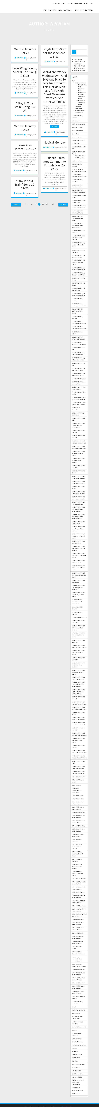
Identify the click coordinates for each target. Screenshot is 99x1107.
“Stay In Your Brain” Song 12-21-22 (24, 184)
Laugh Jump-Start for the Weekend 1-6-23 (54, 53)
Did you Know (75, 117)
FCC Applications (76, 133)
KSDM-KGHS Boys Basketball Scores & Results (77, 850)
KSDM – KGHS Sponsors (78, 121)
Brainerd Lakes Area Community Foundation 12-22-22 (54, 163)
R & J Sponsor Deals (77, 127)
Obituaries (75, 1048)
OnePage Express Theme (67, 1104)
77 (36, 203)
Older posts (63, 204)
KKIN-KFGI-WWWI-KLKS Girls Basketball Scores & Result (79, 571)
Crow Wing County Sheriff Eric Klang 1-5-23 (24, 72)
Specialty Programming (78, 1007)
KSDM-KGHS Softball (78, 929)
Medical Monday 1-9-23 (25, 51)
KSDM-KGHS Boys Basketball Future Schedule (77, 843)
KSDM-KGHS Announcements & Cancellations (77, 787)
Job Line (74, 1027)
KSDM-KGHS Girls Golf (78, 979)
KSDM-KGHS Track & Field (79, 902)
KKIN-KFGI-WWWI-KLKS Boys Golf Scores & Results (78, 737)
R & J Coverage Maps (78, 1070)
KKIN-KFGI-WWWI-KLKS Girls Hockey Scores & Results (78, 631)
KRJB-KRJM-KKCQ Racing (79, 614)
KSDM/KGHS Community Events (81, 99)
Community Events (80, 79)
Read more (54, 126)
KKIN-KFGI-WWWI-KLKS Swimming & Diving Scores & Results (78, 513)
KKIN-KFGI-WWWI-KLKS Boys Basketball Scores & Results (79, 552)
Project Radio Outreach (78, 137)
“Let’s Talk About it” (77, 1087)
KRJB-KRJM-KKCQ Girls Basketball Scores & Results (78, 259)
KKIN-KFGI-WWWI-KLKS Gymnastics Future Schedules (78, 661)
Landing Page (59, 3)
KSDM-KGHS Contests (78, 792)
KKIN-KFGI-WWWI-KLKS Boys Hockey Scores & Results (78, 591)
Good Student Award (77, 1038)
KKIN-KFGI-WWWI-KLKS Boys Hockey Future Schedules (78, 584)
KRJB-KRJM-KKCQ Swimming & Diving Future (77, 214)
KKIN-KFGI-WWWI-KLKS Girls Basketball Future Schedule (78, 564)
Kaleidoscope (75, 1090)
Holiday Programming (78, 1061)
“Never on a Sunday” (77, 124)
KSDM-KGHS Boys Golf (78, 966)
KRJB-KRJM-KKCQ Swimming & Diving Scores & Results (77, 222)
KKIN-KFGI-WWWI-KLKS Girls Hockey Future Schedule (78, 624)
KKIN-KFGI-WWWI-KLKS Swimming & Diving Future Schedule (78, 506)
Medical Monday (54, 142)
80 (47, 203)
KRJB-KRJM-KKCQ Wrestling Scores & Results (77, 308)
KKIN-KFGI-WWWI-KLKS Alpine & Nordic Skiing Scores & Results (78, 688)
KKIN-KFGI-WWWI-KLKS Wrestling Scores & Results (78, 649)
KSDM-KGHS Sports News (79, 773)
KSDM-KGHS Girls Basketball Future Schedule (77, 863)
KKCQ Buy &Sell (76, 1067)
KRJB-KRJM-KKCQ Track (79, 375)
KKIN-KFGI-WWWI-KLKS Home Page (58, 10)
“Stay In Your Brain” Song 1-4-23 (25, 107)
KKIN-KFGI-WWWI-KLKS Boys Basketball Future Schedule (78, 545)
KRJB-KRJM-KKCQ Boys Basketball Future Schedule (78, 234)
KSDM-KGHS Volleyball (78, 809)
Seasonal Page (76, 1010)
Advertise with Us (77, 1073)
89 (53, 203)
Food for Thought (77, 1051)
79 (43, 203)
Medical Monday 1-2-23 (25, 128)
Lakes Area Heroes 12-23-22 (25, 147)
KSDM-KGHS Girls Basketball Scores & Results (77, 870)
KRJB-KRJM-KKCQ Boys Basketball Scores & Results (78, 241)
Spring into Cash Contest (79, 1023)
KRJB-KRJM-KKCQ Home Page (80, 3)
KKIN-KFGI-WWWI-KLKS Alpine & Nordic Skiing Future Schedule (78, 681)
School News (78, 105)
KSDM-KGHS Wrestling (78, 822)
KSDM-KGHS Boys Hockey (79, 875)
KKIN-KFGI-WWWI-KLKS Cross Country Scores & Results (78, 532)
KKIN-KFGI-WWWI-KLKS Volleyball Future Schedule (78, 457)
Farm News (78, 103)
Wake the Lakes (76, 1064)
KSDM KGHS (75, 953)
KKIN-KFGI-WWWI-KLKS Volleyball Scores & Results (78, 450)
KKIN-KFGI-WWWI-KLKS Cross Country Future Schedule (78, 525)
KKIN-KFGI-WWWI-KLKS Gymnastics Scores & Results (78, 669)
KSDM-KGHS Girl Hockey (78, 889)
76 (31, 203)
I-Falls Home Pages (84, 10)
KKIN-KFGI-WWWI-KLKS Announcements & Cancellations (78, 422)
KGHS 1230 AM (76, 1054)
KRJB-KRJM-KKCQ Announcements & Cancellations (77, 598)
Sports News (75, 130)
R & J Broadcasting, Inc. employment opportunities (78, 1079)
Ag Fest (74, 1003)
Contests (74, 1045)
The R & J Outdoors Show (79, 1041)
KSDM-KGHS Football (78, 795)
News (73, 77)
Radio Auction (76, 1084)
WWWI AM (20, 58)
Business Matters (76, 1035)
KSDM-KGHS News (77, 782)
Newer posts (16, 204)
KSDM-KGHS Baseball (78, 916)
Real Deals (75, 1057)
